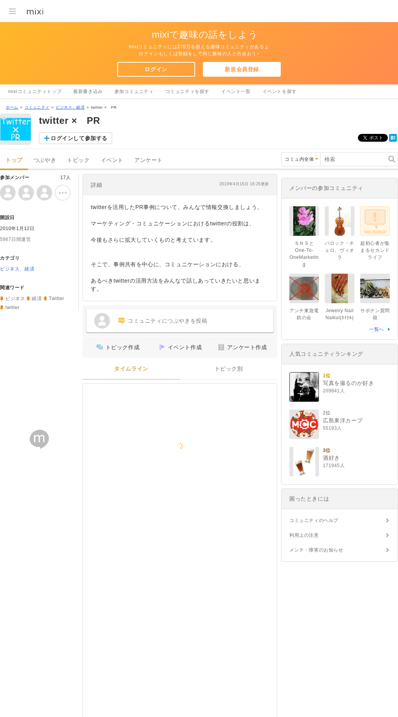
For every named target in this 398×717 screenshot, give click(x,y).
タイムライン (131, 369)
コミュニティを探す (188, 91)
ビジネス (15, 298)
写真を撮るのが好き (348, 383)
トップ (14, 160)
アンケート (148, 160)
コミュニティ (37, 107)
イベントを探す (279, 91)
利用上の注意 (304, 535)
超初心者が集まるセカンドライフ (375, 250)
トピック (78, 160)
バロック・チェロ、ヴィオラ (339, 250)
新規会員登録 (242, 69)
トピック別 (229, 369)
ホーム (12, 107)
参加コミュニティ (134, 91)
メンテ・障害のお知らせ (316, 550)
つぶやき (44, 160)
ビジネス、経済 (70, 107)
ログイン (155, 69)
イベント (112, 160)
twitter (12, 307)
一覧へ (376, 329)
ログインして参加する (79, 138)
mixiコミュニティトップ (35, 91)
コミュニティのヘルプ (313, 520)
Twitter (57, 298)
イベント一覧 (236, 91)
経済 (37, 298)
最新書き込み (88, 91)
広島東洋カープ (343, 420)
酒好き (331, 458)
